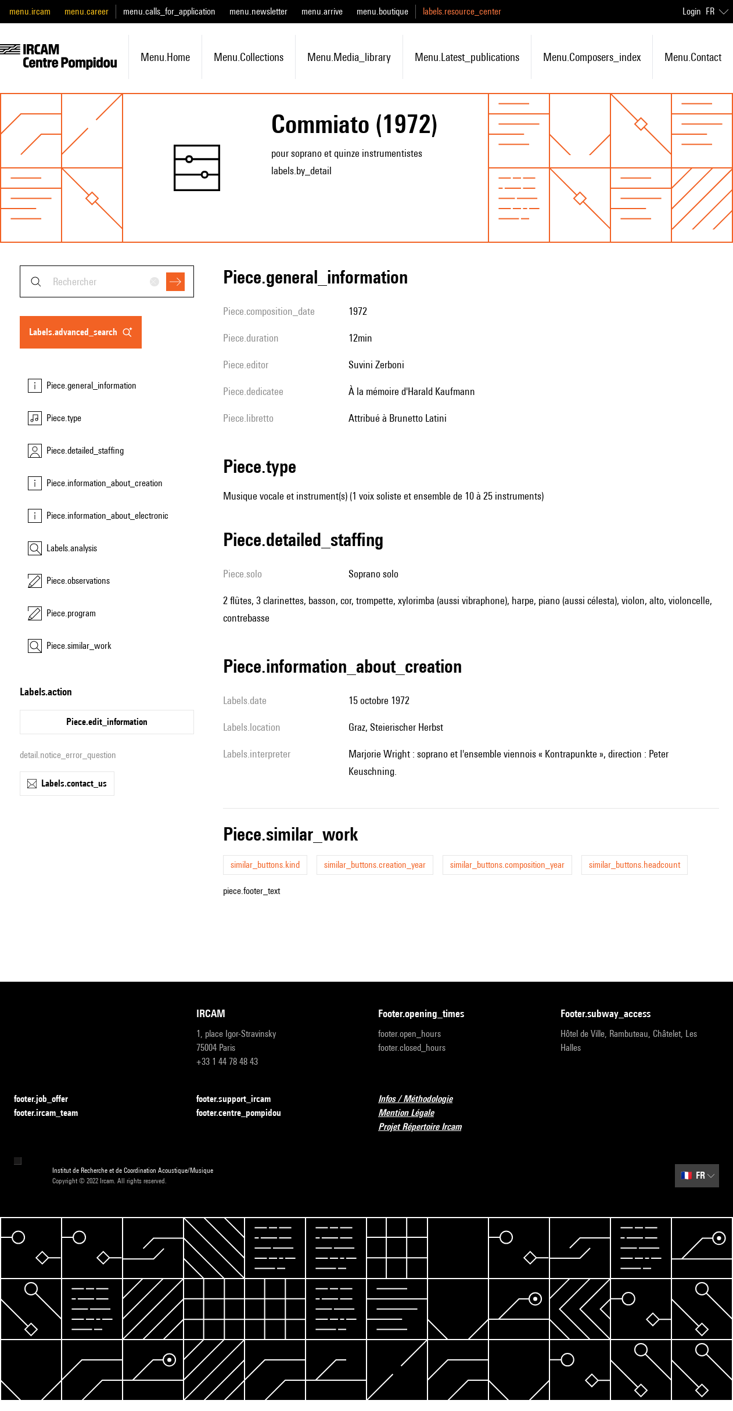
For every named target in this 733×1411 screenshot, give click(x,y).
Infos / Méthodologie (422, 1099)
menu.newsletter (258, 11)
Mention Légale (413, 1113)
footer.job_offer (48, 1099)
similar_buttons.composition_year (507, 864)
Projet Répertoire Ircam (426, 1127)
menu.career (86, 11)
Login (691, 11)
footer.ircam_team (53, 1113)
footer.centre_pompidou (245, 1113)
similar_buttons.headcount (634, 864)
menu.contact (692, 57)
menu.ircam (30, 11)
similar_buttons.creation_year (375, 864)
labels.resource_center (462, 11)
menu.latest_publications (467, 57)
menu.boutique (382, 11)
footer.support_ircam (240, 1099)
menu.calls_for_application (169, 11)
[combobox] (107, 281)
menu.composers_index (592, 57)
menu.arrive (322, 11)
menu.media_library (349, 57)
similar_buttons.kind (265, 864)
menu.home (165, 57)
